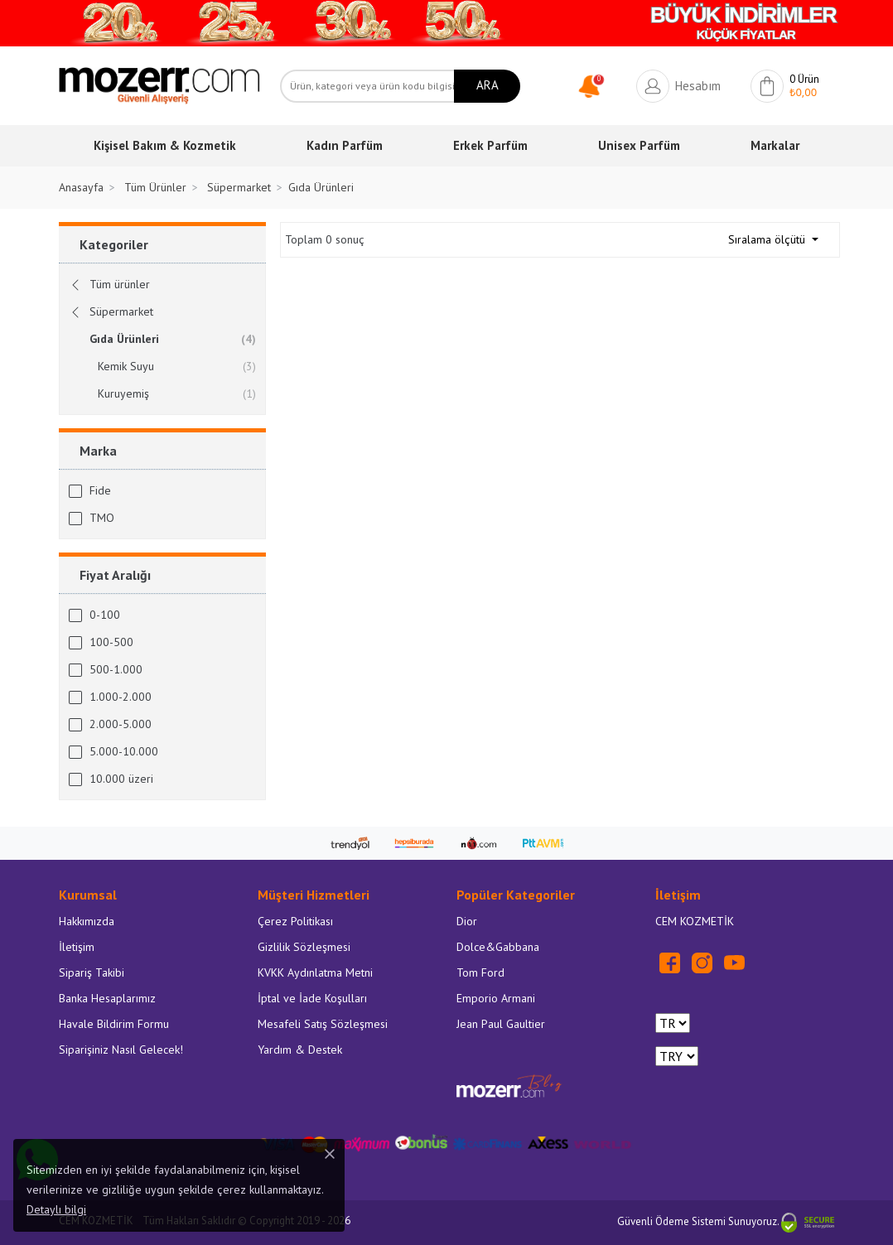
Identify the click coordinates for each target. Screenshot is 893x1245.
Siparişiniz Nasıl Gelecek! (121, 1049)
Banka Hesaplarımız (107, 998)
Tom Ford (480, 972)
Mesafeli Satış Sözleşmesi (323, 1023)
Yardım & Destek (300, 1049)
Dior (466, 921)
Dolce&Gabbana (497, 946)
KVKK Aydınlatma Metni (315, 972)
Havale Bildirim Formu (114, 1023)
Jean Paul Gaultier (500, 1023)
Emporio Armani (495, 998)
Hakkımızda (86, 921)
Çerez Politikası (295, 921)
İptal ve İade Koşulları (312, 998)
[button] (594, 84)
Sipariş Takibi (91, 972)
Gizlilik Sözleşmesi (304, 946)
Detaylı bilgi (56, 1209)
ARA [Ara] (487, 85)
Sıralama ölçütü (768, 239)
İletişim (76, 946)
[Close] (330, 1154)
